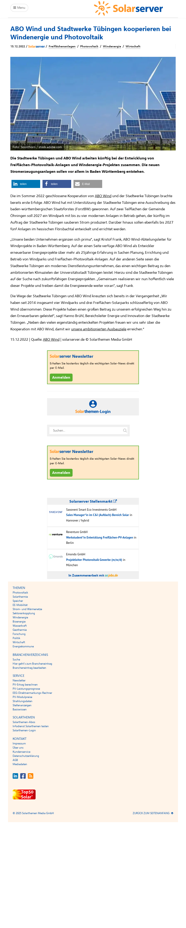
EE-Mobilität (20, 605)
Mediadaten (20, 764)
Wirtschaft (133, 46)
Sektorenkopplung (24, 613)
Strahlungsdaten (22, 701)
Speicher (18, 601)
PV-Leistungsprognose (26, 689)
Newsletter (19, 680)
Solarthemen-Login (24, 730)
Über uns (18, 747)
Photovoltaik (89, 46)
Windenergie (112, 46)
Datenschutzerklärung (26, 756)
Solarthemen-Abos (24, 722)
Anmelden (61, 377)
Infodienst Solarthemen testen (31, 726)
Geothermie (20, 630)
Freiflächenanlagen (62, 46)
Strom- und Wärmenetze (27, 609)
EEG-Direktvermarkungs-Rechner (32, 693)
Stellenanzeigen (22, 705)
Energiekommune (23, 646)
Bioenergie (19, 621)
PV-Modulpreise (22, 697)
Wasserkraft (20, 626)
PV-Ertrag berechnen (25, 684)
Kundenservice (21, 752)
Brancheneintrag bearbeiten (29, 668)
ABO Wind (103, 196)
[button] (25, 184)
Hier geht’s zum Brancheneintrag (32, 664)
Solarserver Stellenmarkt (93, 501)
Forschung (19, 634)
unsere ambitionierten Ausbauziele (98, 329)
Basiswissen (20, 709)
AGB (15, 760)
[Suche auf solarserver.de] (124, 430)
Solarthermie (20, 597)
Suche (16, 659)
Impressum (19, 743)
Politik (16, 638)
